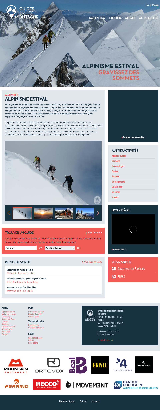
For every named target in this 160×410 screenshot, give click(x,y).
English (148, 5)
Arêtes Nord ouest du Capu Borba (22, 282)
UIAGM (31, 340)
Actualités (148, 18)
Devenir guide (33, 316)
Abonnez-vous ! (119, 249)
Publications (33, 343)
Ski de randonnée (118, 181)
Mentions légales (67, 401)
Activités (97, 18)
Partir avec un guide (36, 311)
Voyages (115, 197)
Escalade (115, 171)
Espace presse (33, 325)
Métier (115, 18)
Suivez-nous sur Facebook (131, 269)
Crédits (83, 401)
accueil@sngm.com (105, 340)
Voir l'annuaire (95, 232)
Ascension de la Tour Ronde (20, 290)
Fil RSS (121, 277)
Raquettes (115, 176)
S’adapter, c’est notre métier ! (134, 137)
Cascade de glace (118, 166)
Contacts (96, 401)
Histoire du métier (35, 314)
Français (155, 5)
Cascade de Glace (8, 319)
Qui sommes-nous (35, 338)
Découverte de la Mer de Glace (21, 273)
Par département (54, 248)
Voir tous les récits (93, 262)
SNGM (130, 18)
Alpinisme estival (8, 311)
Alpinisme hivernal (119, 155)
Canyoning (116, 161)
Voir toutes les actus (36, 327)
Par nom (10, 248)
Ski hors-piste (117, 186)
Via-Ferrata (116, 192)
